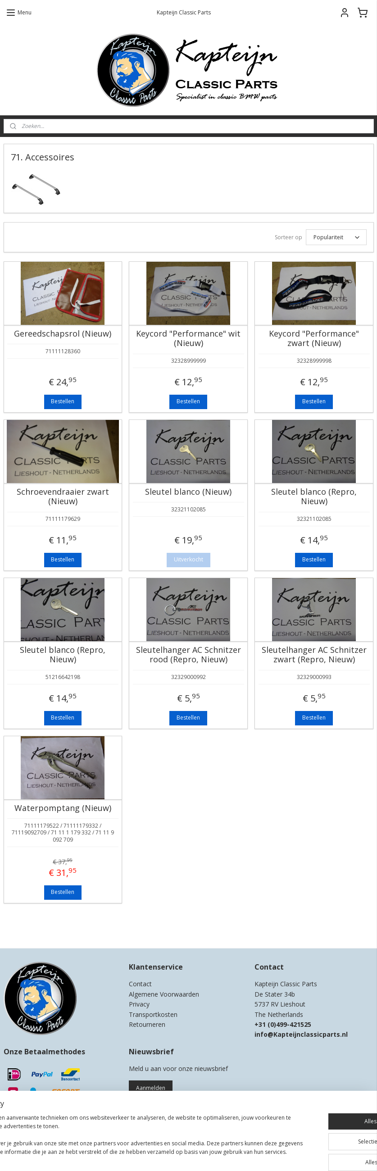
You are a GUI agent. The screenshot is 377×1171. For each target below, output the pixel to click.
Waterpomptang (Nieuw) (62, 808)
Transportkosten (153, 1014)
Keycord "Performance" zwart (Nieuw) (314, 338)
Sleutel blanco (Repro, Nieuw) (314, 496)
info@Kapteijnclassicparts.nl (301, 1034)
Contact (140, 984)
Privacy (139, 1004)
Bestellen (62, 401)
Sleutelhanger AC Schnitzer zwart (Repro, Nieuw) (314, 655)
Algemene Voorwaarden (164, 994)
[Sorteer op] (336, 237)
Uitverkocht (188, 559)
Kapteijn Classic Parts (39, 928)
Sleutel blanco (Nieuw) (188, 492)
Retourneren (147, 1024)
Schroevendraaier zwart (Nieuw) (63, 496)
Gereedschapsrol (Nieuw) (62, 334)
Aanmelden (150, 1088)
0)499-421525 (290, 1024)
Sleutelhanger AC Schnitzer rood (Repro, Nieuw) (188, 655)
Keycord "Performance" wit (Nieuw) (188, 338)
